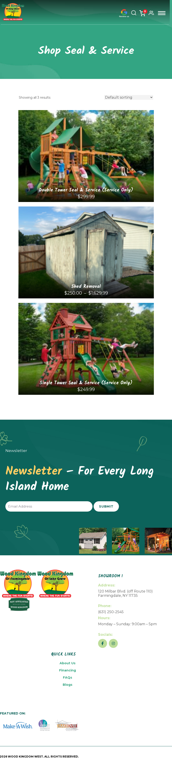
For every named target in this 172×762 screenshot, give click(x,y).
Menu (163, 13)
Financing (67, 670)
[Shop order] (128, 97)
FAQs (67, 677)
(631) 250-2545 (111, 612)
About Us (67, 663)
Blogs (67, 685)
